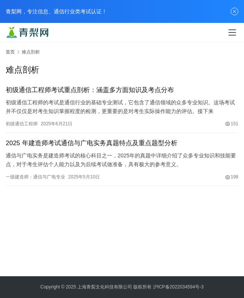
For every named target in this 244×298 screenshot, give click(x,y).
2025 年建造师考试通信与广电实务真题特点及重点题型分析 (91, 143)
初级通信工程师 (22, 123)
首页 (10, 52)
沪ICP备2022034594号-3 (178, 287)
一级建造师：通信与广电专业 (35, 177)
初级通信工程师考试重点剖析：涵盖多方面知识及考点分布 (90, 90)
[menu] (232, 32)
